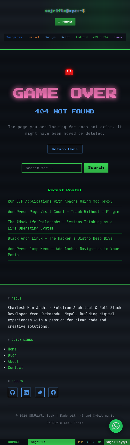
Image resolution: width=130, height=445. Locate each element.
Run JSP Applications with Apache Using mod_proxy (60, 201)
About (13, 361)
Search (96, 168)
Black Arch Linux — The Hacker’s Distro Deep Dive (60, 238)
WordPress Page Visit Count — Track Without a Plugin (63, 211)
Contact (15, 367)
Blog (12, 355)
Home (12, 349)
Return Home (65, 149)
